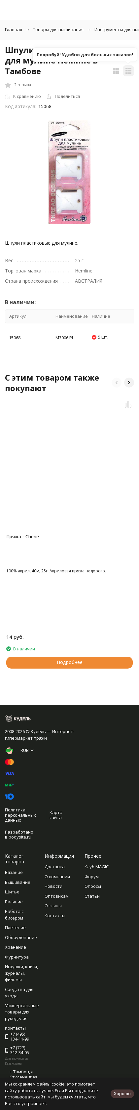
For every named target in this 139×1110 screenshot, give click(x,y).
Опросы (93, 886)
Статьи (92, 896)
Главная (13, 29)
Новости (53, 886)
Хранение (15, 947)
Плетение (15, 927)
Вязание (14, 872)
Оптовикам (57, 896)
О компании (57, 877)
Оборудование (21, 937)
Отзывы (53, 906)
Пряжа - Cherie (22, 536)
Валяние (14, 902)
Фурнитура (17, 957)
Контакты (55, 916)
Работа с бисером (14, 914)
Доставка (55, 867)
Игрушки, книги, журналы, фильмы (21, 973)
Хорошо (122, 1093)
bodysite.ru (20, 837)
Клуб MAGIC (97, 867)
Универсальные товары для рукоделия (22, 1012)
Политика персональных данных (20, 815)
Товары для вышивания (58, 29)
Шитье (12, 892)
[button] (117, 383)
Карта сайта (56, 815)
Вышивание (17, 882)
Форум (92, 877)
